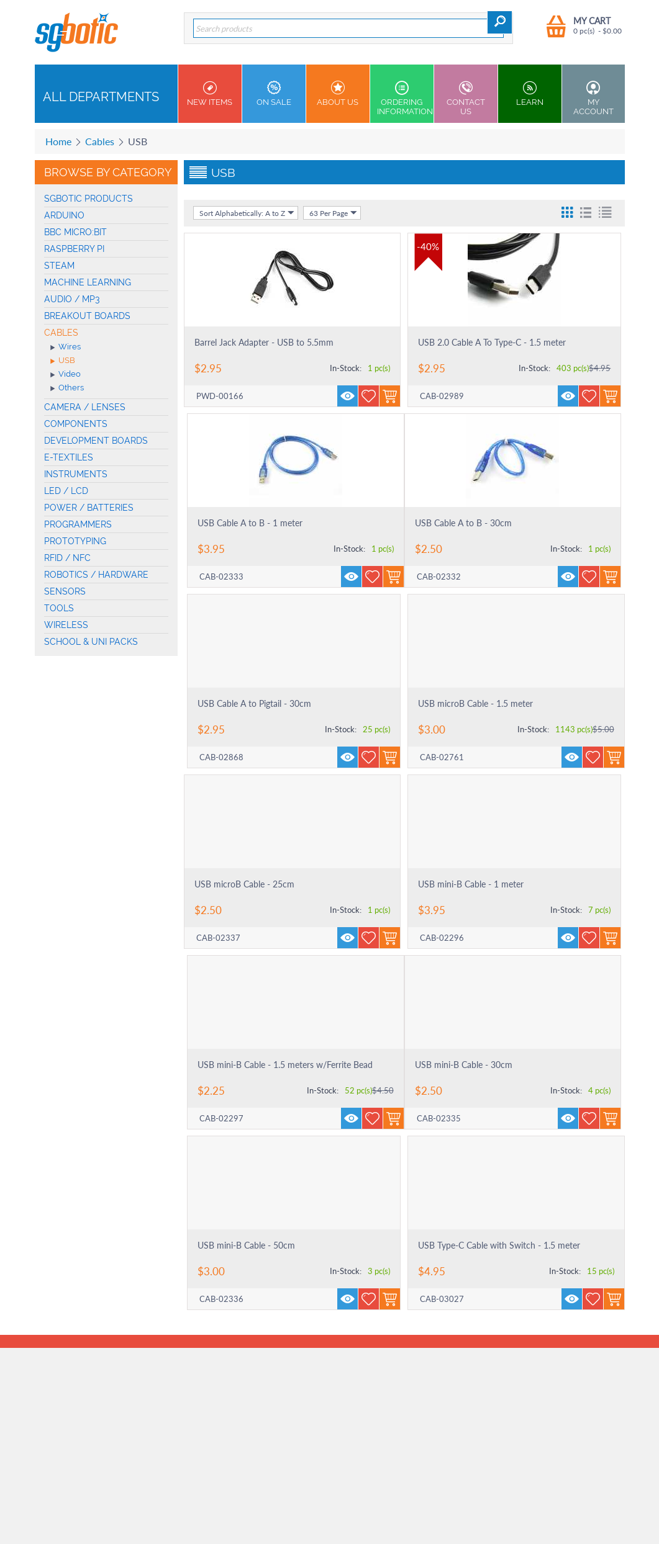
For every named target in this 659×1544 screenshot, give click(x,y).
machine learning (87, 282)
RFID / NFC (67, 558)
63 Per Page (333, 213)
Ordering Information (405, 98)
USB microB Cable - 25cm (244, 884)
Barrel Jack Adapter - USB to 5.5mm (264, 342)
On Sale (274, 94)
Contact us (466, 98)
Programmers (78, 524)
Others (67, 388)
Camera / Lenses (84, 407)
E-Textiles (68, 457)
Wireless (66, 625)
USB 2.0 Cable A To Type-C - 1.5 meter (492, 342)
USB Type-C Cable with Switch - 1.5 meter (499, 1245)
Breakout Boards (87, 316)
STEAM (59, 266)
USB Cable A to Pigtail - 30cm (254, 703)
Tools (59, 608)
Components (75, 424)
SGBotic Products (88, 199)
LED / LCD (66, 491)
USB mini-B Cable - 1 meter (471, 884)
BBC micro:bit (75, 232)
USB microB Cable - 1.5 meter (475, 703)
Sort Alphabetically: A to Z (246, 213)
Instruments (75, 474)
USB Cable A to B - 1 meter (250, 523)
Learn (530, 94)
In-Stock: (345, 368)
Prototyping (75, 541)
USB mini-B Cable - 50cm (246, 1245)
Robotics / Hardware (96, 575)
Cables (99, 141)
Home (58, 141)
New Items (210, 94)
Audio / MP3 (72, 299)
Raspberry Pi (74, 249)
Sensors (65, 591)
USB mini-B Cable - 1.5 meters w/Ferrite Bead (285, 1064)
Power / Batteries (89, 508)
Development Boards (96, 441)
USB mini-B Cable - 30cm (463, 1064)
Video (65, 374)
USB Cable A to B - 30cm (463, 523)
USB (62, 361)
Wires (65, 347)
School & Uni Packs (91, 642)
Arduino (64, 215)
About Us (338, 94)
